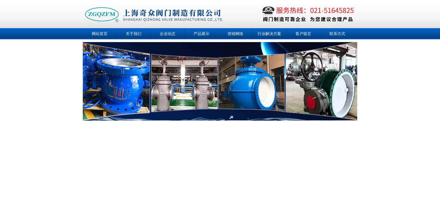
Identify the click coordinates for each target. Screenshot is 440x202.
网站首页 (99, 33)
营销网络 (235, 33)
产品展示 (201, 33)
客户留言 (303, 33)
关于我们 (133, 33)
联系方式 (337, 33)
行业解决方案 (269, 33)
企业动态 (167, 33)
